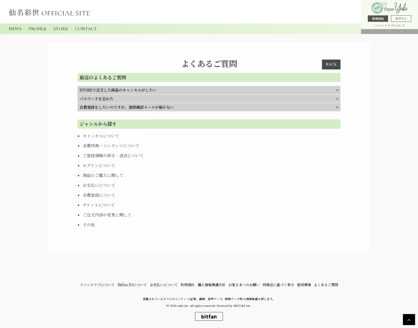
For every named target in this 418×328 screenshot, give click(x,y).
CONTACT (86, 29)
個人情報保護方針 (212, 284)
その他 (89, 224)
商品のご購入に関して (103, 175)
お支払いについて (99, 185)
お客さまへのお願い (244, 284)
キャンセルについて (101, 136)
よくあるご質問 (326, 284)
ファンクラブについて (389, 25)
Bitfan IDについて (132, 284)
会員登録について (99, 195)
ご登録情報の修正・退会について (113, 155)
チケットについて (99, 205)
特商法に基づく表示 (278, 284)
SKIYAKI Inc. (242, 305)
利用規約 (188, 284)
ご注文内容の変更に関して (107, 215)
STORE (60, 29)
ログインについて (99, 165)
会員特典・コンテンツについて (111, 145)
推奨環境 (304, 284)
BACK (331, 64)
